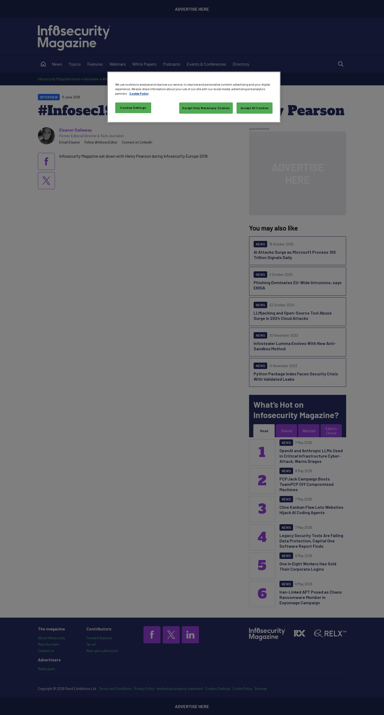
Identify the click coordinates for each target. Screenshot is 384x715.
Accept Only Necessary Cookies (206, 108)
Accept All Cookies (255, 108)
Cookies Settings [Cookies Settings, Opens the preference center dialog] (133, 107)
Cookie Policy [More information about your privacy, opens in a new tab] (139, 93)
